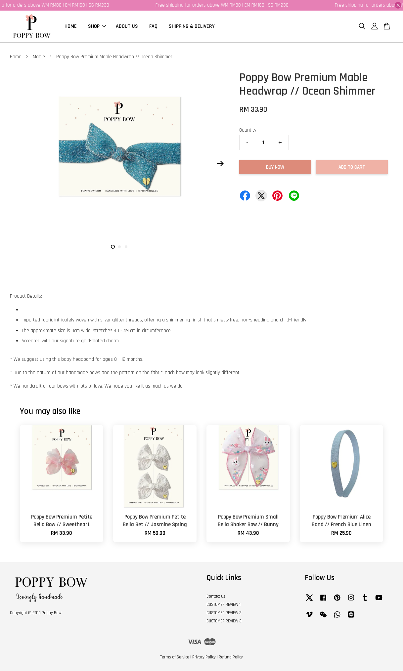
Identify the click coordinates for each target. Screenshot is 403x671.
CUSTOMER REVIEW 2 (224, 612)
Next (220, 163)
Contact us (215, 596)
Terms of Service (174, 657)
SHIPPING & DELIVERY (192, 26)
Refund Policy (231, 657)
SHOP (97, 26)
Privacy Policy (204, 657)
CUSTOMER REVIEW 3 (224, 621)
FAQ (153, 26)
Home (16, 57)
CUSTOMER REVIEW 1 (223, 604)
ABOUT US (127, 26)
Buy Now (275, 167)
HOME (71, 26)
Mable (39, 57)
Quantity (247, 130)
